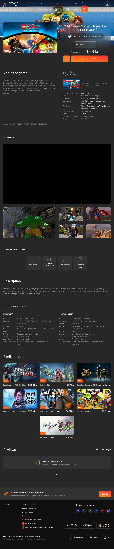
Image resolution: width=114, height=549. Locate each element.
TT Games (97, 101)
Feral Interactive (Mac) (89, 109)
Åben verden (43, 124)
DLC (14, 124)
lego (26, 124)
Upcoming (66, 3)
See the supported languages (91, 96)
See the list (85, 93)
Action (83, 114)
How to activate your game (90, 98)
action (20, 124)
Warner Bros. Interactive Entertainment (95, 106)
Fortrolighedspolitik (29, 508)
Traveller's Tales (87, 101)
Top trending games (38, 3)
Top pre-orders (54, 3)
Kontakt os (26, 516)
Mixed (83, 119)
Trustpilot (6, 505)
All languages (103, 449)
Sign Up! (105, 494)
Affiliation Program (28, 512)
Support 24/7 (78, 3)
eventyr (33, 124)
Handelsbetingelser (29, 505)
